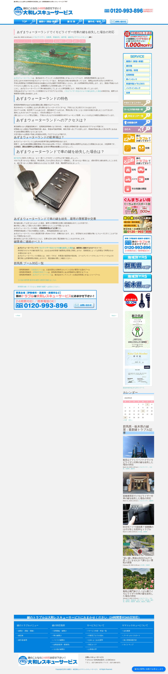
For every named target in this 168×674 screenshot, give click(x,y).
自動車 (48, 37)
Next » (114, 315)
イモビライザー (39, 37)
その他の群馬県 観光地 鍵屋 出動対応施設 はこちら (37, 280)
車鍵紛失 (56, 37)
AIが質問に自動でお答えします (148, 669)
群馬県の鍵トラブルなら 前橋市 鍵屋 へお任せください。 (39, 287)
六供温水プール (37, 270)
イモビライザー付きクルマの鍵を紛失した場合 (55, 248)
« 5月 (125, 420)
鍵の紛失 (17, 158)
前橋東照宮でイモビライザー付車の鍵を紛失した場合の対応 (138, 497)
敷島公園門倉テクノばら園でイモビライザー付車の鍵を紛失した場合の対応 (138, 593)
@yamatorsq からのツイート (133, 388)
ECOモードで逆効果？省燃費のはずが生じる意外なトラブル (138, 528)
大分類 (140, 531)
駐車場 (82, 41)
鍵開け (76, 41)
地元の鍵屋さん (60, 41)
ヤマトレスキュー (81, 37)
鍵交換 (147, 600)
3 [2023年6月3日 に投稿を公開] (147, 404)
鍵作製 (63, 37)
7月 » (130, 420)
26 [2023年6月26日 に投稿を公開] (125, 417)
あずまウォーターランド (23, 41)
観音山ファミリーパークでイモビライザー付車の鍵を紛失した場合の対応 (138, 462)
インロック (48, 41)
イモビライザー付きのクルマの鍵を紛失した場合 (82, 91)
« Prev (18, 315)
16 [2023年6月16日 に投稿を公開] (143, 411)
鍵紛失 (70, 37)
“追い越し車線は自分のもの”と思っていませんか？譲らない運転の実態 (138, 560)
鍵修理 (133, 601)
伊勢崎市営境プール (40, 272)
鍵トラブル (140, 600)
